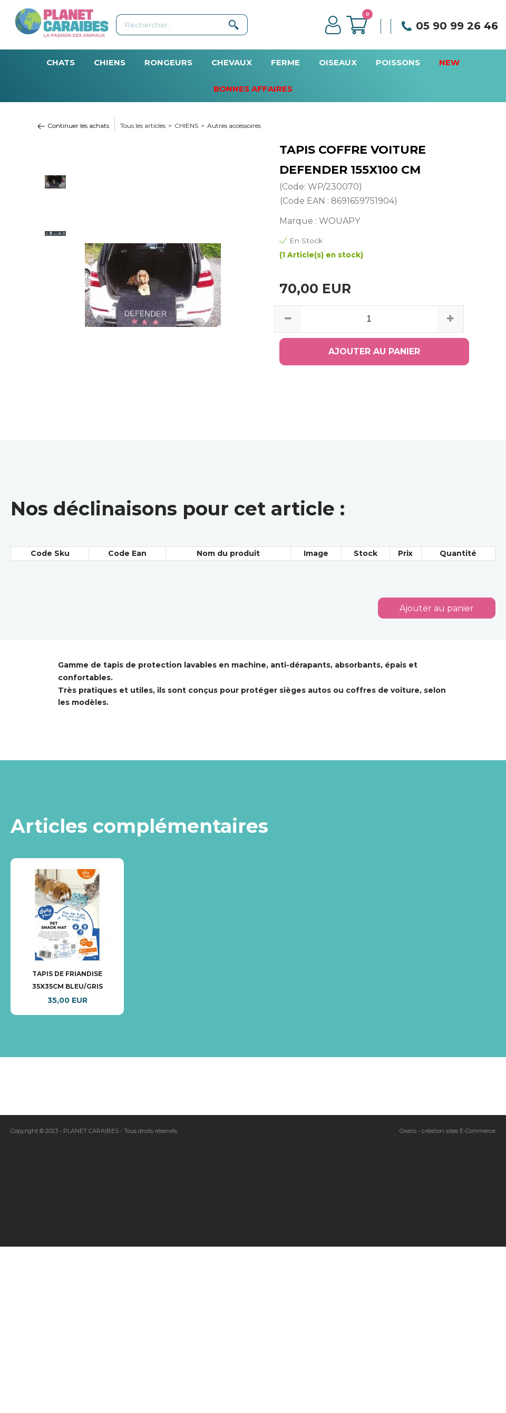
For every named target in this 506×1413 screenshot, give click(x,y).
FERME (285, 62)
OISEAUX (338, 62)
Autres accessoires (234, 126)
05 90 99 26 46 (457, 25)
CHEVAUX (231, 62)
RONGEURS (168, 62)
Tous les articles (143, 126)
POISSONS (398, 62)
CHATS (60, 62)
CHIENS (109, 62)
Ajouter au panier (437, 608)
